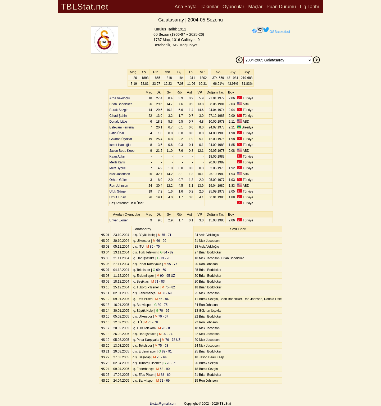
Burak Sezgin (119, 110)
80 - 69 (165, 293)
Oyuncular (233, 6)
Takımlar (210, 6)
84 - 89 (166, 252)
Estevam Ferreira (122, 127)
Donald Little (118, 121)
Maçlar (255, 6)
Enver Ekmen (119, 220)
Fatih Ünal (117, 133)
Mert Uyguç (118, 168)
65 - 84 (162, 299)
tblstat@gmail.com (163, 403)
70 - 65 (162, 311)
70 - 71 (170, 363)
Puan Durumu (281, 6)
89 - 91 (165, 351)
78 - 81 (165, 328)
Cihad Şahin (118, 116)
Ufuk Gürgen (119, 191)
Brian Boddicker (121, 104)
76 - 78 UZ (171, 340)
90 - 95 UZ (166, 276)
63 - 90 (163, 369)
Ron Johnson (119, 186)
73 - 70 (163, 258)
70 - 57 (161, 316)
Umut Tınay (118, 197)
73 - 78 (151, 322)
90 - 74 (166, 334)
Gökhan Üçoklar (121, 139)
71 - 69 (163, 380)
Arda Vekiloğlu (120, 98)
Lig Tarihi (309, 6)
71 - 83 (158, 281)
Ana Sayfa (186, 6)
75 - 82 (168, 287)
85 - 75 (153, 246)
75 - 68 (161, 345)
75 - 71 (164, 235)
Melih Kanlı (117, 162)
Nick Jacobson (120, 174)
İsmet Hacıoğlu (120, 145)
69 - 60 (159, 270)
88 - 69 (164, 375)
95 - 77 (170, 264)
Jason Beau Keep (122, 151)
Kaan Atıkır (117, 156)
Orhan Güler (118, 180)
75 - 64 (160, 357)
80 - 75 (160, 305)
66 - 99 (159, 241)
